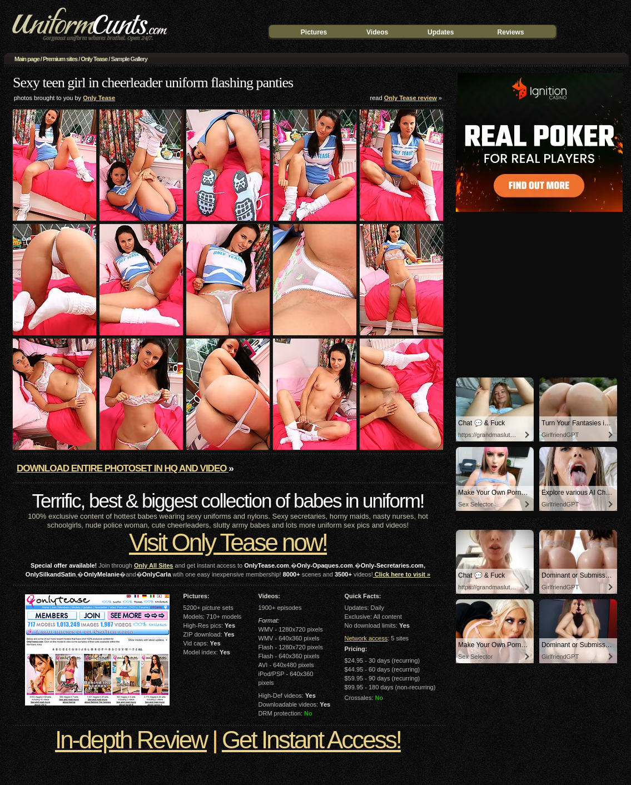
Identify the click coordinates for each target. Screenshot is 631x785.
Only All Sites (153, 565)
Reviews (511, 32)
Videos (377, 32)
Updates (441, 32)
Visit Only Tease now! (228, 542)
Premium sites (60, 59)
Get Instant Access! (311, 739)
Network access (366, 638)
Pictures (314, 32)
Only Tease (94, 59)
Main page (26, 59)
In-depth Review (131, 739)
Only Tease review (410, 98)
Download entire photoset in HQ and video (122, 468)
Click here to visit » (401, 574)
